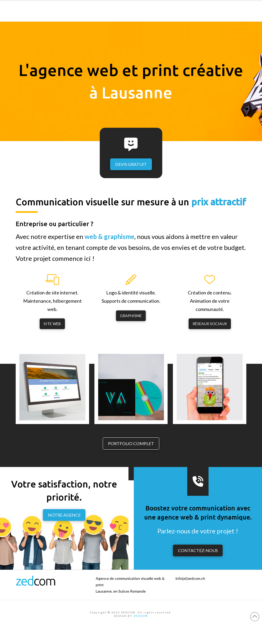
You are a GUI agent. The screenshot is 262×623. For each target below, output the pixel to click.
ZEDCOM (141, 615)
